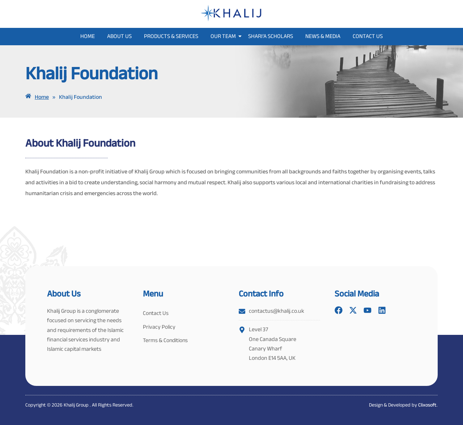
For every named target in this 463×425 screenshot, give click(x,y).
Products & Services (171, 36)
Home (87, 36)
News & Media (322, 36)
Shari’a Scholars (270, 36)
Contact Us (368, 36)
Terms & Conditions (166, 342)
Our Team (224, 36)
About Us (119, 36)
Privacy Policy (159, 328)
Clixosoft (427, 405)
